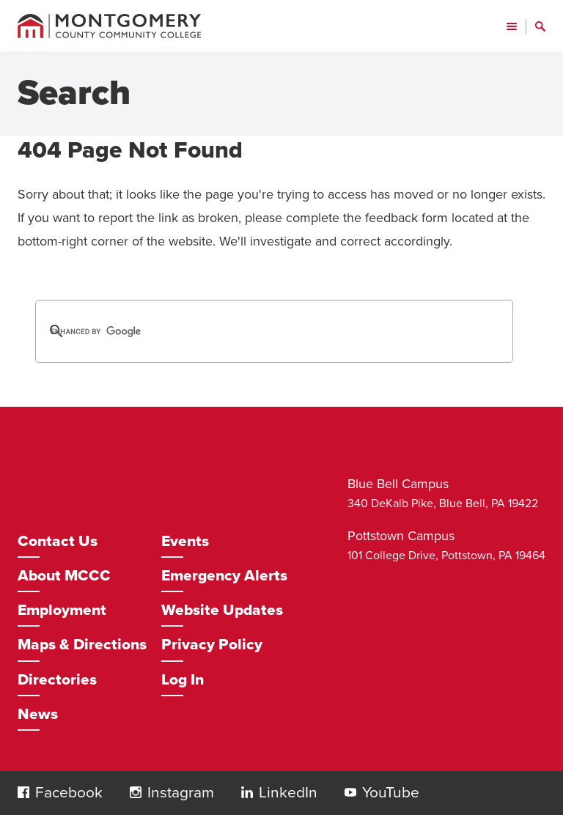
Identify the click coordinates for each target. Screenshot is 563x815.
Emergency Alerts (224, 576)
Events (185, 541)
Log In (182, 680)
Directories (57, 680)
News (38, 714)
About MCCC (64, 576)
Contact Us (57, 541)
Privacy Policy (211, 644)
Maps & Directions (82, 644)
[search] (255, 331)
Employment (62, 610)
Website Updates (222, 610)
